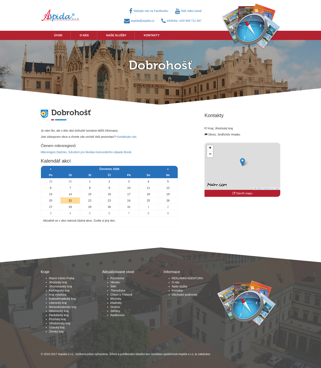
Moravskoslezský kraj (62, 307)
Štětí (113, 286)
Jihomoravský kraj (60, 286)
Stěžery (115, 311)
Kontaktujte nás (126, 136)
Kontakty (151, 35)
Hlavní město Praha (61, 278)
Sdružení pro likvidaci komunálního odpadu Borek (99, 152)
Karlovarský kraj (59, 290)
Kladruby (116, 302)
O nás (84, 35)
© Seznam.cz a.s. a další (270, 189)
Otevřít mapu (242, 193)
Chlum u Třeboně (121, 294)
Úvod (58, 35)
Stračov (115, 307)
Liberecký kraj (58, 302)
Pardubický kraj (59, 315)
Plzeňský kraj (57, 319)
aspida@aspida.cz (139, 20)
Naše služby (116, 35)
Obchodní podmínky (184, 294)
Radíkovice (117, 315)
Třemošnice (117, 290)
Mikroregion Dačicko (54, 152)
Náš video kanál (188, 11)
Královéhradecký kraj (62, 298)
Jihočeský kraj (58, 282)
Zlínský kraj (56, 331)
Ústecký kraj (56, 327)
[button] (242, 162)
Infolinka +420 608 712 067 (181, 20)
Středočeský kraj (59, 323)
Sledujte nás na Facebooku (148, 11)
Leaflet (257, 189)
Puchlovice (117, 278)
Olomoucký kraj (59, 311)
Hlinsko (115, 282)
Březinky (115, 298)
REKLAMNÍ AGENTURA (187, 278)
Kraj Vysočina (57, 294)
